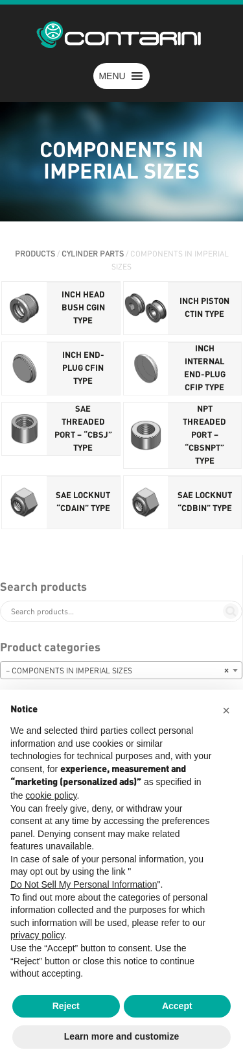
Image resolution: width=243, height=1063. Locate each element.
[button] (111, 76)
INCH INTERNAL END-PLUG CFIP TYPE (205, 368)
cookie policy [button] (50, 795)
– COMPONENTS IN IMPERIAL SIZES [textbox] (117, 671)
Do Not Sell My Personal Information (83, 884)
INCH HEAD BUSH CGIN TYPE (83, 308)
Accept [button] (177, 1006)
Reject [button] (66, 1006)
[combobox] (121, 670)
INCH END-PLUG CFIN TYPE (83, 368)
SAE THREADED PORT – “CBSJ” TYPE (83, 429)
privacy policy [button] (37, 935)
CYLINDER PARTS (93, 254)
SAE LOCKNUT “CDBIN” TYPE (205, 502)
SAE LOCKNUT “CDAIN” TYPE (83, 502)
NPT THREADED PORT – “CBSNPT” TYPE (204, 435)
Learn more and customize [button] (121, 1036)
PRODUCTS (35, 254)
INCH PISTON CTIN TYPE (204, 308)
